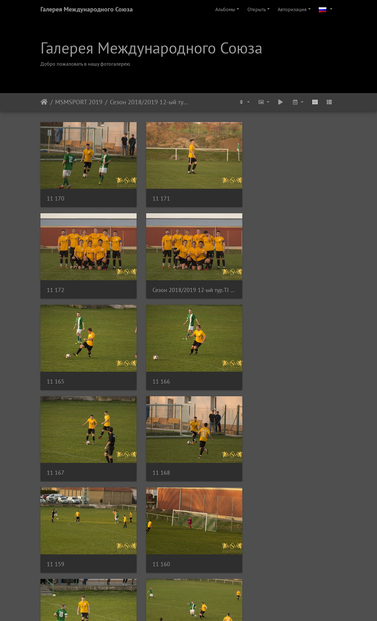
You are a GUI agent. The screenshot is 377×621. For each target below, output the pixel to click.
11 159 (259, 373)
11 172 (259, 196)
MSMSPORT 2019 (79, 102)
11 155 (157, 550)
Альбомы (225, 9)
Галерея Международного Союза (86, 9)
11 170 (55, 196)
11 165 (157, 284)
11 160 (55, 462)
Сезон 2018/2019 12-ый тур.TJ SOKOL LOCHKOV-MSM (149, 102)
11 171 (157, 196)
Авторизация (292, 9)
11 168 (157, 373)
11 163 (259, 462)
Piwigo (197, 607)
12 (212, 583)
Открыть (256, 9)
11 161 (157, 462)
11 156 (259, 550)
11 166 (259, 284)
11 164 (55, 550)
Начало (44, 102)
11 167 (55, 373)
